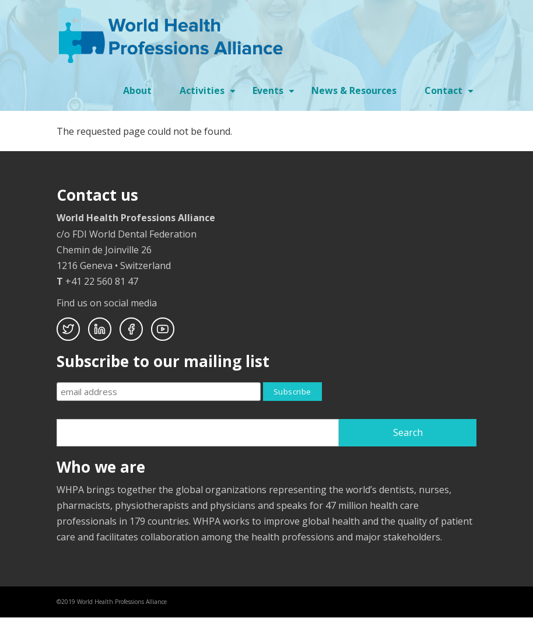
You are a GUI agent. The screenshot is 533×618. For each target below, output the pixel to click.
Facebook (131, 329)
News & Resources (354, 90)
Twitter (68, 329)
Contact (450, 94)
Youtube (162, 329)
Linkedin (99, 329)
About (137, 90)
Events (275, 94)
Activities (209, 94)
